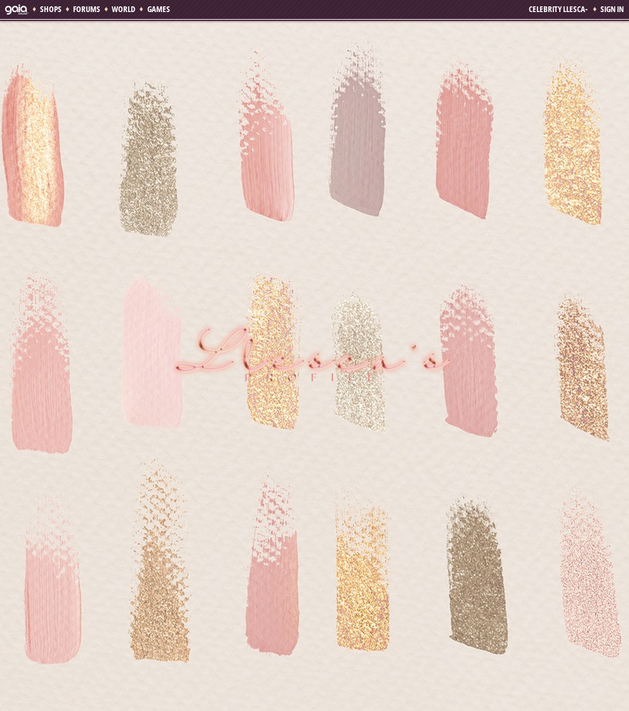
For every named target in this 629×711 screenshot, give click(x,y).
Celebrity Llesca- (559, 9)
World (123, 9)
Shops (51, 9)
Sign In (612, 9)
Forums (86, 9)
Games (158, 9)
